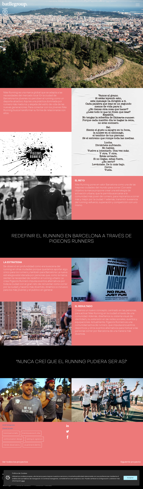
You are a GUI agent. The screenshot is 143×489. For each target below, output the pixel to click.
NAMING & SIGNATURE (34, 439)
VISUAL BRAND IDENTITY (32, 445)
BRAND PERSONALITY (11, 433)
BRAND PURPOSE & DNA (31, 433)
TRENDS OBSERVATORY (12, 445)
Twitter (67, 431)
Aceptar (130, 478)
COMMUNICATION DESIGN (13, 439)
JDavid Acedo (7, 428)
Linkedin (67, 425)
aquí (23, 481)
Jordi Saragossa (8, 425)
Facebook (67, 437)
